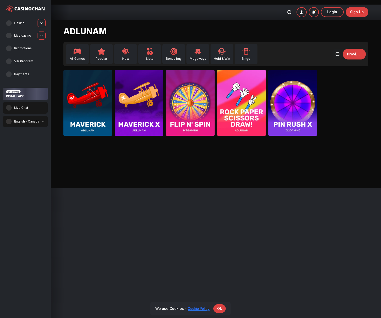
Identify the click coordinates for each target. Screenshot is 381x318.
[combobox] (25, 121)
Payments (225, 214)
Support (301, 220)
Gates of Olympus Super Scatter (113, 163)
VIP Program (150, 220)
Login (332, 7)
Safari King (163, 163)
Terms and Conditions (311, 226)
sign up (357, 7)
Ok (220, 308)
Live (66, 226)
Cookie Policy (305, 245)
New (66, 220)
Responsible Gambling (312, 239)
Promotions (149, 214)
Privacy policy (305, 233)
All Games (71, 214)
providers (353, 49)
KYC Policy (303, 252)
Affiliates (225, 220)
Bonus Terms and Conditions (316, 214)
